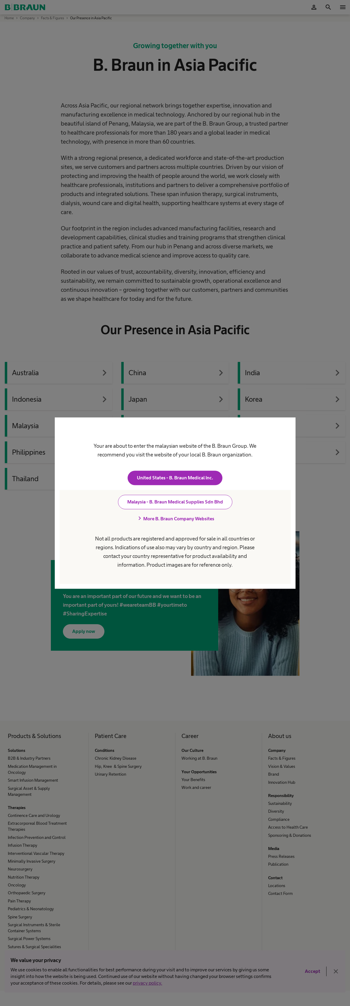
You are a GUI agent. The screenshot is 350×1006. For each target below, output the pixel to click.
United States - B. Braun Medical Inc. (175, 477)
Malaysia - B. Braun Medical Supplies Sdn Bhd (175, 501)
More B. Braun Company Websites (175, 518)
